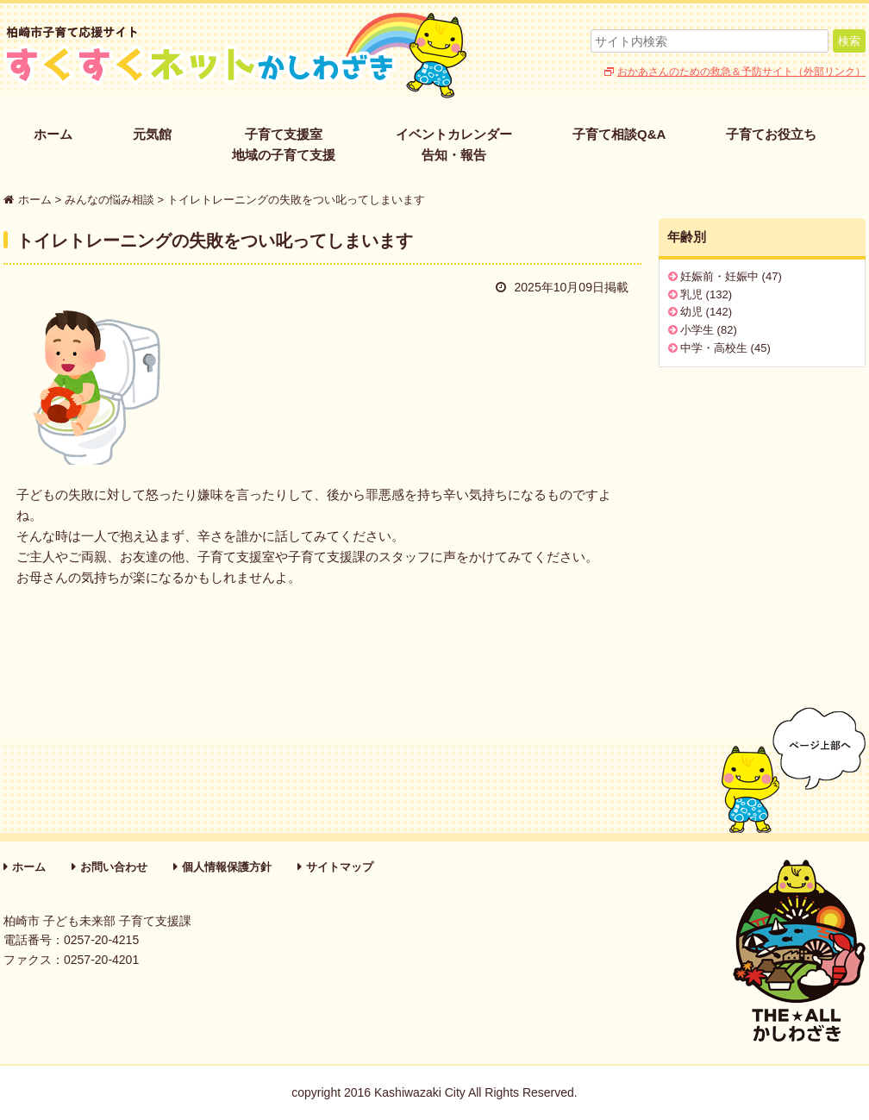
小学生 (697, 329)
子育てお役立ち (771, 134)
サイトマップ (339, 866)
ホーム (53, 134)
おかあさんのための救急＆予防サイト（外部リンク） (741, 72)
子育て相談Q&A (619, 134)
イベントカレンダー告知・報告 (454, 144)
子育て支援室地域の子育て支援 (283, 144)
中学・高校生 (713, 347)
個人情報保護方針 (227, 866)
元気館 (152, 134)
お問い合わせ (113, 866)
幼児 (691, 311)
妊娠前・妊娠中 (719, 276)
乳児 (691, 294)
